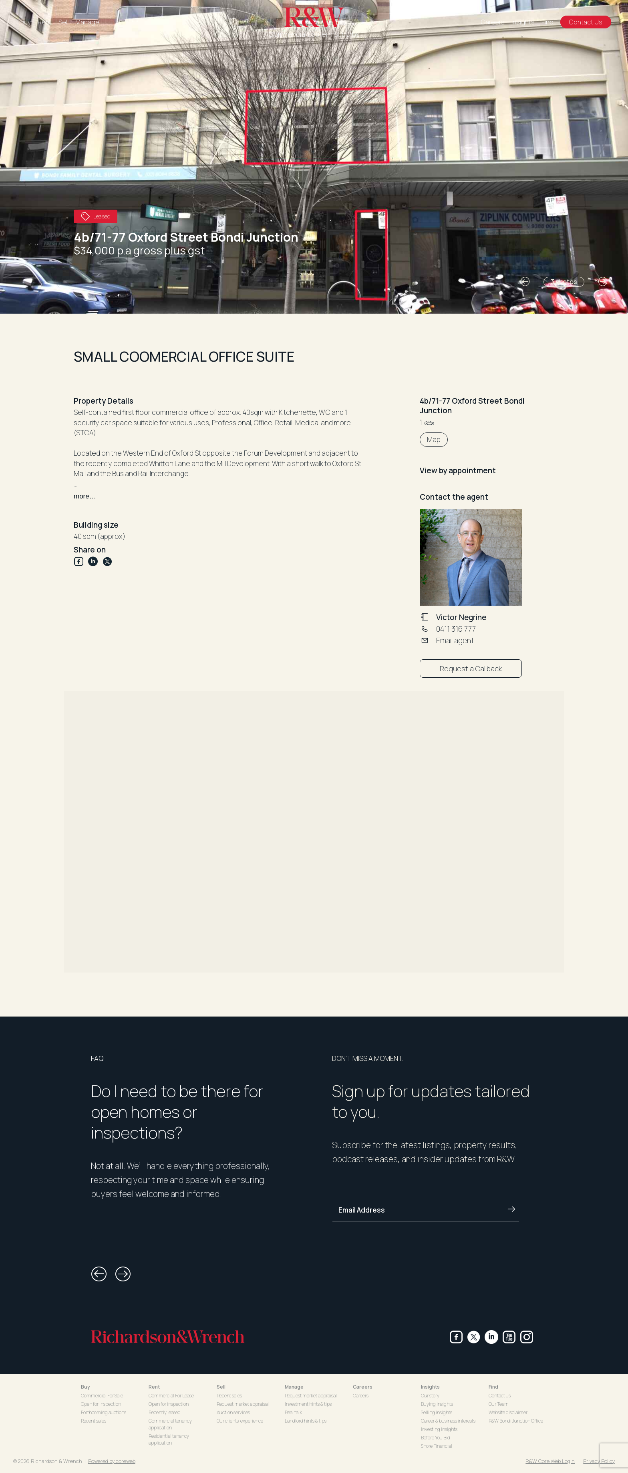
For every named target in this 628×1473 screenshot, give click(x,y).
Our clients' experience (240, 1420)
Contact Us (585, 22)
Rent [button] (154, 1386)
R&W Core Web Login (550, 1461)
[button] (525, 281)
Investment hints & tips (308, 1404)
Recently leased (165, 1412)
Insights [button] (430, 1386)
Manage (87, 22)
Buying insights (437, 1404)
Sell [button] (221, 1386)
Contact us (500, 1395)
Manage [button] (294, 1386)
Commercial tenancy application (170, 1424)
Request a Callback (471, 668)
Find (547, 22)
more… (85, 496)
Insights (523, 22)
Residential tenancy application (169, 1439)
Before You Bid (435, 1437)
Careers (493, 22)
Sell (63, 22)
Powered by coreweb (111, 1461)
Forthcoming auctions (103, 1412)
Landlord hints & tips (305, 1420)
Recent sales (93, 1420)
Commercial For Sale (102, 1395)
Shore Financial (436, 1446)
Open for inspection (101, 1404)
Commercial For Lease (171, 1395)
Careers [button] (362, 1386)
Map (434, 439)
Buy (25, 22)
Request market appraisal (243, 1404)
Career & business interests (448, 1420)
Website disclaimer (508, 1412)
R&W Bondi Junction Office (516, 1420)
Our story (430, 1395)
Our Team (499, 1404)
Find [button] (493, 1386)
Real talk (293, 1412)
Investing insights (439, 1429)
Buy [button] (85, 1386)
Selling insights (436, 1412)
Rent (45, 22)
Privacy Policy (599, 1461)
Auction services (233, 1412)
